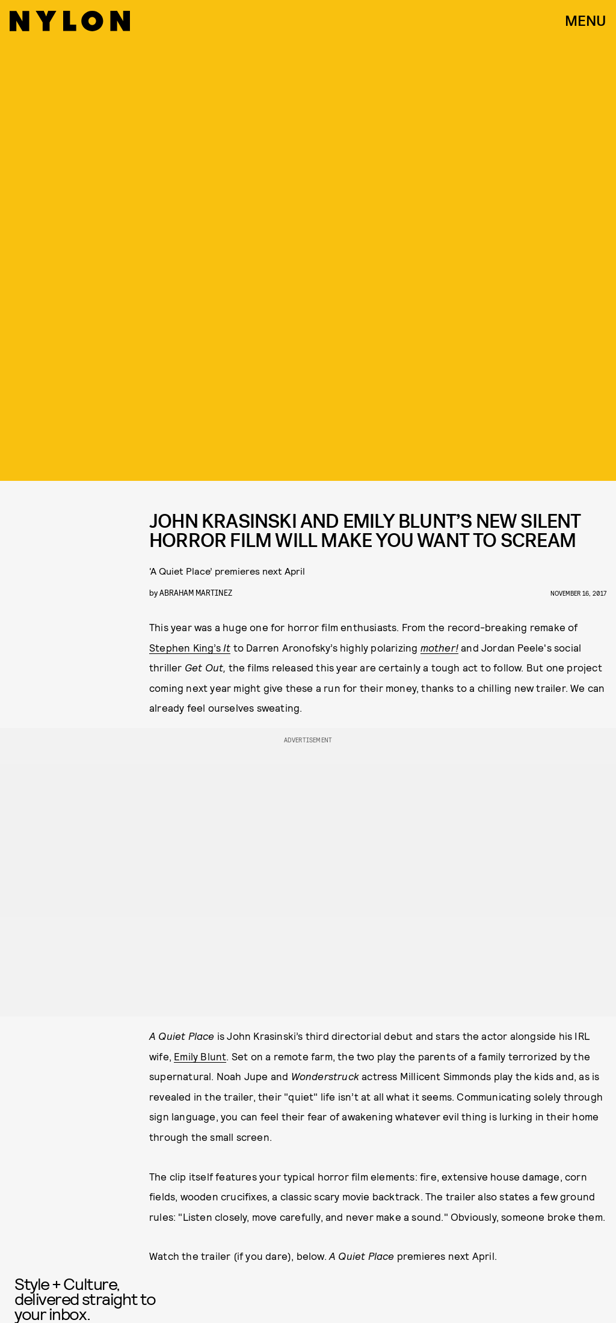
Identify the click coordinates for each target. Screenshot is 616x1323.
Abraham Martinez (195, 592)
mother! (439, 647)
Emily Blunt (200, 1056)
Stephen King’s (189, 647)
